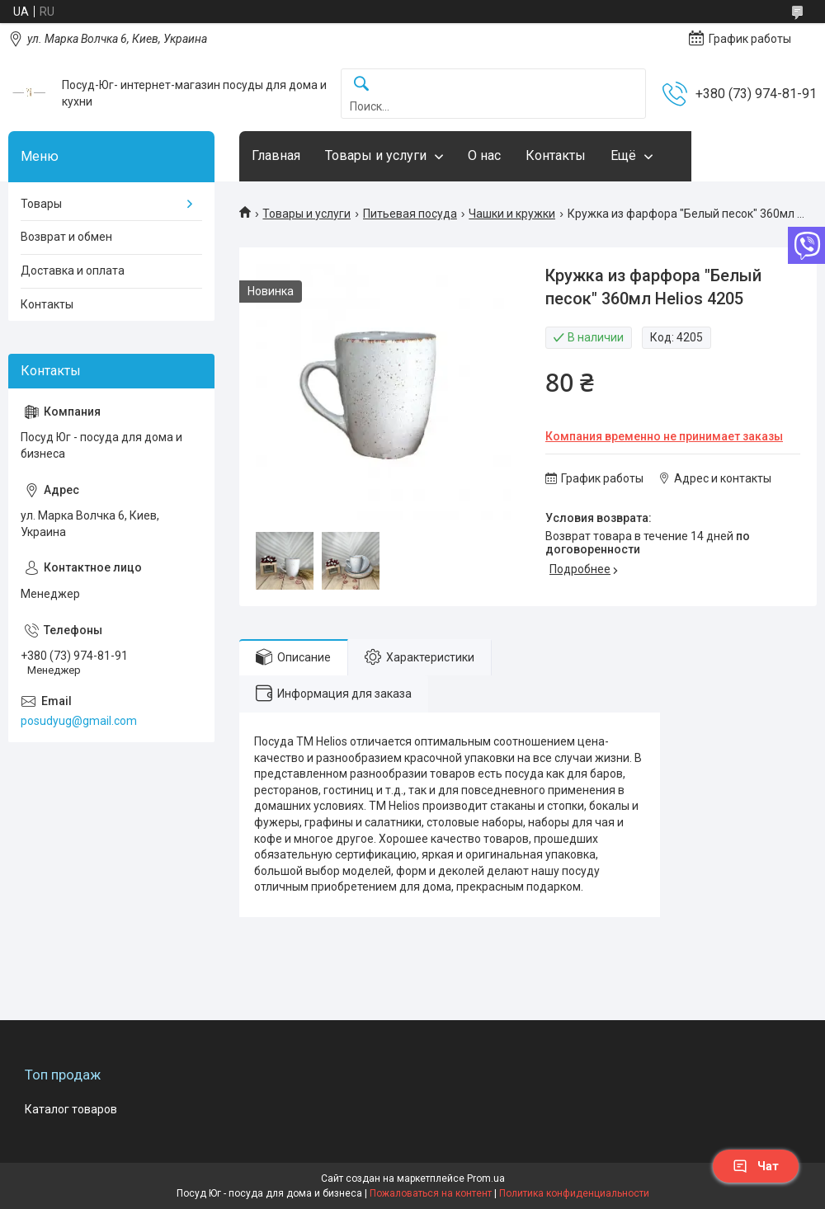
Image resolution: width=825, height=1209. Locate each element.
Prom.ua (486, 1178)
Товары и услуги (376, 155)
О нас (484, 155)
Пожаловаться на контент (431, 1193)
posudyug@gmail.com (79, 720)
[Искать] (361, 84)
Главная (276, 155)
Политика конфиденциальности (574, 1193)
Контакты (556, 155)
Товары (41, 203)
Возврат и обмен (66, 236)
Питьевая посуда (410, 213)
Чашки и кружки (512, 213)
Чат (756, 1166)
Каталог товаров (71, 1109)
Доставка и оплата (73, 270)
